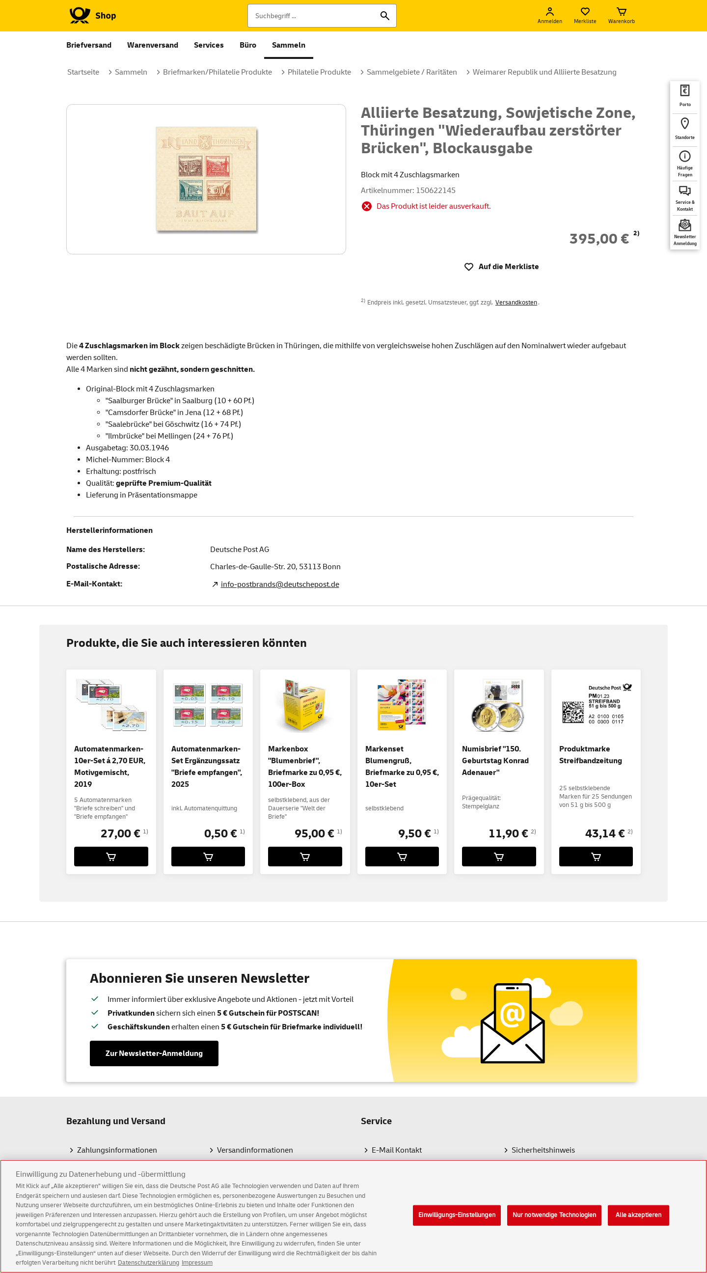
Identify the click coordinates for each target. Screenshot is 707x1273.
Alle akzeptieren (638, 1221)
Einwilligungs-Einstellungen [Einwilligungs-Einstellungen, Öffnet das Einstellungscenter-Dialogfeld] (456, 1221)
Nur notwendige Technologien (555, 1221)
